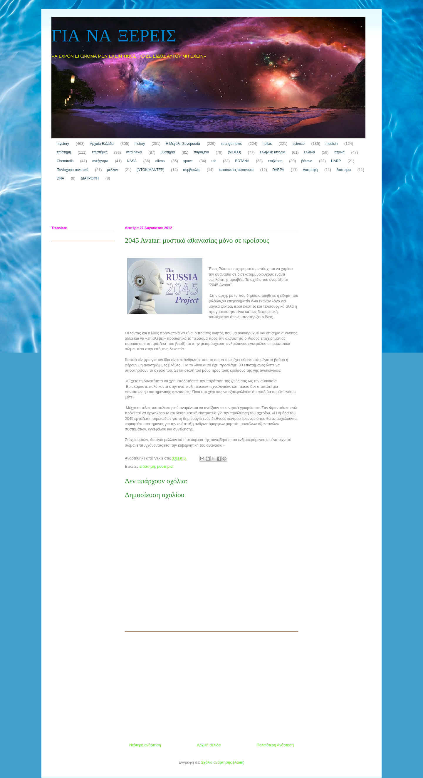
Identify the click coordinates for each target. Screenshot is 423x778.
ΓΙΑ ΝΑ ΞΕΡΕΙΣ (113, 36)
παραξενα (201, 152)
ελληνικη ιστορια (272, 152)
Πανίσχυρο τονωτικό (72, 170)
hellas (267, 144)
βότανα (306, 161)
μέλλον (112, 170)
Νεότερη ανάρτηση (145, 745)
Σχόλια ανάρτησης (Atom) (222, 762)
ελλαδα (309, 152)
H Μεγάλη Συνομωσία (183, 144)
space (188, 161)
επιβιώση (275, 161)
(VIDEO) (234, 152)
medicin (331, 144)
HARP (336, 161)
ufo (214, 161)
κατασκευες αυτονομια (236, 170)
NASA (132, 161)
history (140, 144)
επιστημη (64, 152)
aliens (159, 161)
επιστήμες (100, 152)
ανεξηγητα (100, 161)
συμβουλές (191, 170)
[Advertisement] (158, 205)
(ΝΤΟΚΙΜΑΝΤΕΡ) (150, 170)
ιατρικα (339, 152)
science (299, 144)
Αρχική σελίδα (209, 745)
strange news (231, 144)
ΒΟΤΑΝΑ (242, 161)
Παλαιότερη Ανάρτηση (275, 745)
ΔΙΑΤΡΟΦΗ (90, 178)
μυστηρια (168, 152)
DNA (60, 178)
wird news (134, 152)
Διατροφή (310, 170)
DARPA (278, 170)
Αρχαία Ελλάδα (102, 144)
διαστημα (343, 170)
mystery (63, 144)
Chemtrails (65, 161)
